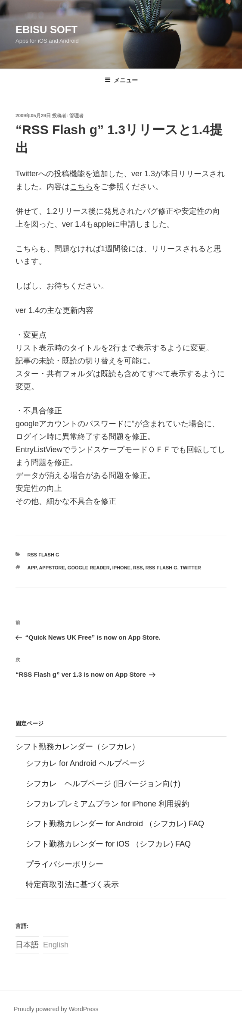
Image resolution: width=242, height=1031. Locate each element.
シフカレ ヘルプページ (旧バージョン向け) (103, 783)
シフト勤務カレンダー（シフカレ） (78, 746)
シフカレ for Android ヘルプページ (85, 763)
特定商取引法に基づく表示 (72, 884)
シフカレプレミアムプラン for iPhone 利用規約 (107, 804)
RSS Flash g (43, 554)
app (32, 567)
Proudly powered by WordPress (56, 1009)
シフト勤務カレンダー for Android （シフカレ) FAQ (115, 823)
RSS (138, 567)
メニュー (121, 80)
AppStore (52, 567)
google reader (89, 567)
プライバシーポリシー (64, 864)
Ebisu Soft (47, 29)
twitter (190, 567)
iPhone (121, 567)
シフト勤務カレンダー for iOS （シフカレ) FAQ (108, 844)
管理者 (76, 115)
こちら (81, 186)
